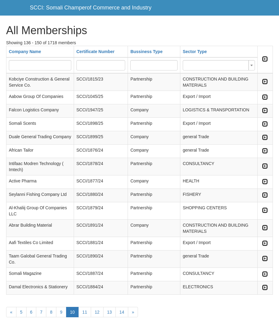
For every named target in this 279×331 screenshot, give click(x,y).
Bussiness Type (146, 51)
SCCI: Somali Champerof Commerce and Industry (90, 8)
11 (84, 312)
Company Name (25, 51)
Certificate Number (95, 51)
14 (121, 312)
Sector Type (195, 51)
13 (109, 312)
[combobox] (219, 65)
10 (72, 312)
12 (97, 312)
